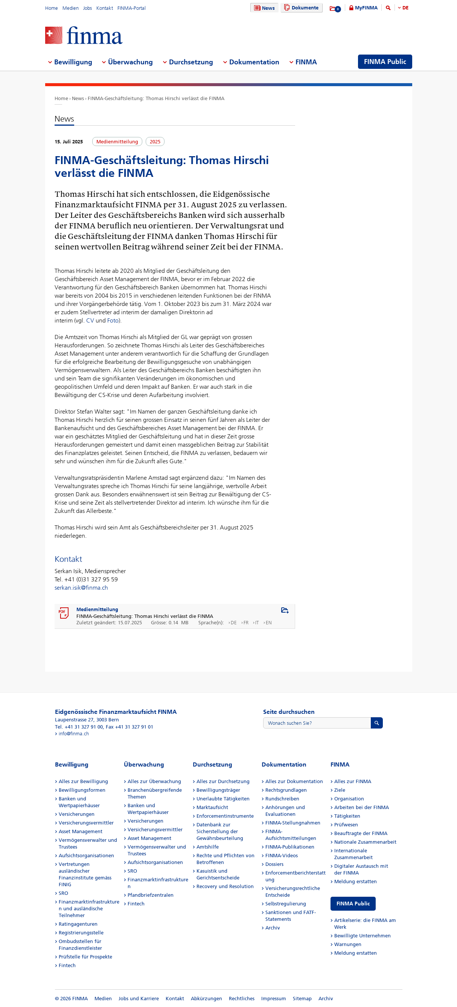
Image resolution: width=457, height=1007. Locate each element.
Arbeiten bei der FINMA (361, 807)
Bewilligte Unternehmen (362, 936)
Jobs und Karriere (139, 998)
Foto (113, 320)
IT (257, 622)
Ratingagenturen (78, 924)
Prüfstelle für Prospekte (85, 957)
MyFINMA (366, 8)
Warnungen (347, 944)
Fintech (67, 965)
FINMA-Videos (281, 855)
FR (246, 622)
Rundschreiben (282, 799)
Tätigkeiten (347, 816)
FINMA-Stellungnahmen (292, 823)
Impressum (273, 998)
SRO (63, 893)
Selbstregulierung (285, 904)
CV (90, 320)
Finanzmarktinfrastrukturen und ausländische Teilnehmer (89, 908)
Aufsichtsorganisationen (86, 855)
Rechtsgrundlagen (286, 790)
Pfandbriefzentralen (151, 895)
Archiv (272, 928)
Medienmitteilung (97, 609)
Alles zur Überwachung (154, 781)
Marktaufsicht (212, 807)
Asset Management (80, 831)
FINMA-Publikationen (289, 847)
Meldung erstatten (355, 881)
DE (405, 8)
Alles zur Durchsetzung (223, 781)
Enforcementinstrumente (225, 816)
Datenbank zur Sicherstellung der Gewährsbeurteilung (220, 831)
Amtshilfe (208, 847)
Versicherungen (76, 814)
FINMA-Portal (131, 8)
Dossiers (274, 864)
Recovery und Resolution (225, 886)
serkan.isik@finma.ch (81, 587)
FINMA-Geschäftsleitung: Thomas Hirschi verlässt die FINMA (156, 98)
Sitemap (302, 998)
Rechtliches (241, 998)
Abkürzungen (206, 998)
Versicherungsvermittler (86, 823)
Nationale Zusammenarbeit (365, 842)
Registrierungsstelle (81, 933)
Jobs (87, 8)
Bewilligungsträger (218, 790)
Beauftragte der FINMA (360, 833)
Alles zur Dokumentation (294, 781)
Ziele (339, 790)
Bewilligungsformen (82, 790)
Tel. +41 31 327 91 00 (79, 727)
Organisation (349, 799)
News (263, 8)
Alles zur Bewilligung (83, 781)
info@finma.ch (74, 733)
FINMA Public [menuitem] (385, 62)
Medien (70, 8)
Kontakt (104, 8)
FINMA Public (353, 904)
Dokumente (300, 8)
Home (51, 8)
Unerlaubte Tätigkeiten (223, 799)
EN (269, 622)
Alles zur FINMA (352, 781)
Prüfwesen (346, 825)
